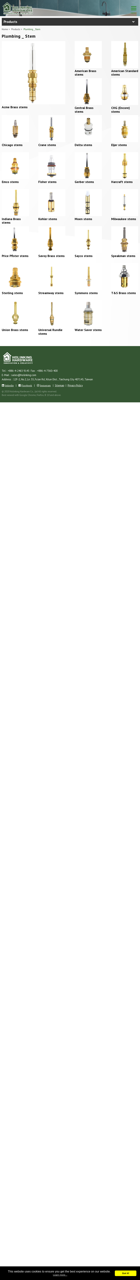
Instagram (45, 385)
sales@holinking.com (23, 375)
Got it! (125, 1273)
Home (5, 29)
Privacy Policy (75, 385)
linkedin (9, 385)
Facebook (27, 385)
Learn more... (60, 1275)
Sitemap (59, 385)
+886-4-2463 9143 (18, 370)
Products (15, 29)
